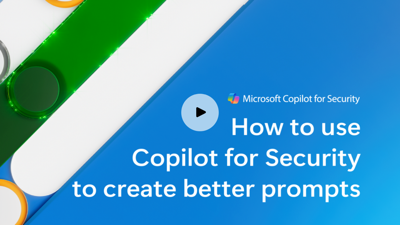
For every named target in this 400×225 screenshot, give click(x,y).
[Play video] (200, 112)
